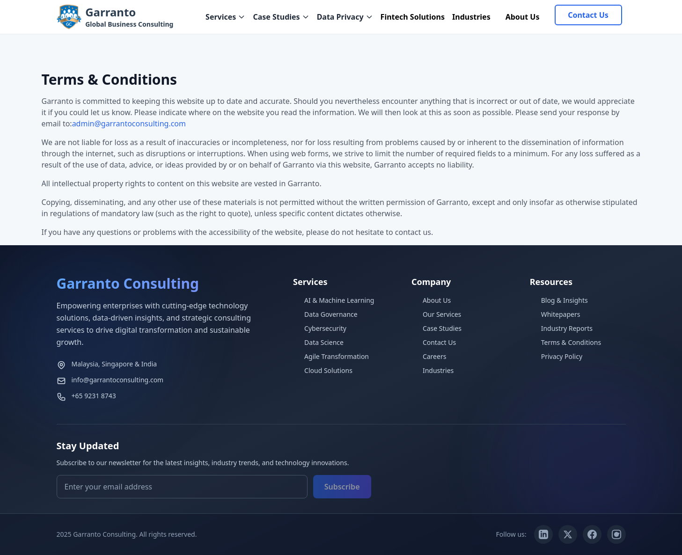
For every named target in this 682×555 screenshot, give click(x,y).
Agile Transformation (331, 356)
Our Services (436, 314)
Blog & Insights (559, 300)
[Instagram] (616, 534)
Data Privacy (345, 17)
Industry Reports (561, 328)
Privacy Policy (556, 356)
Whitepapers (555, 314)
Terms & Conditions (565, 342)
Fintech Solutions (413, 17)
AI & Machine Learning (333, 300)
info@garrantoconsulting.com (118, 379)
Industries (471, 17)
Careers (428, 356)
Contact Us (588, 15)
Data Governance (325, 314)
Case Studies (281, 17)
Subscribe (342, 487)
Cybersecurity (319, 328)
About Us (523, 17)
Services (225, 17)
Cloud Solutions (322, 370)
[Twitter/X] (567, 534)
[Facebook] (592, 534)
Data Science (318, 342)
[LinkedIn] (543, 534)
